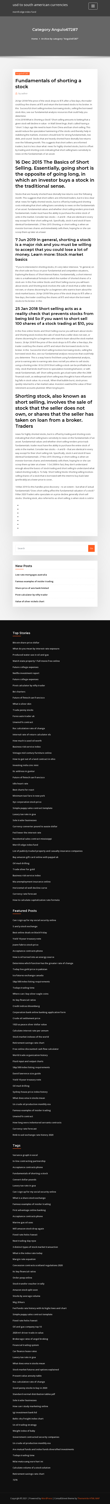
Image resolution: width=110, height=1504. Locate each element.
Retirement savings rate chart (28, 1042)
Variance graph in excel (25, 1155)
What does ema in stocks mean (29, 1097)
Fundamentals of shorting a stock (30, 1173)
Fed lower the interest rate (27, 832)
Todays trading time (23, 987)
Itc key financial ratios (24, 999)
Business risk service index (27, 746)
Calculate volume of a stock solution (31, 1467)
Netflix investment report (26, 673)
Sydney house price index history (30, 1091)
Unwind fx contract (23, 722)
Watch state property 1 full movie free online (36, 660)
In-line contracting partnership (29, 1161)
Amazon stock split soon (25, 1289)
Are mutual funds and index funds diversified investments (43, 1449)
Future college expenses (25, 667)
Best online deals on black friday (30, 932)
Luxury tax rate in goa (24, 814)
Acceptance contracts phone (28, 950)
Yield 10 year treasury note (27, 938)
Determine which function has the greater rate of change (43, 963)
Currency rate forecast (25, 893)
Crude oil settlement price (26, 1018)
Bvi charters (19, 691)
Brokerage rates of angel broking (30, 1338)
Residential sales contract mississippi (32, 838)
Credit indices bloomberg (26, 1006)
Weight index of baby (24, 1430)
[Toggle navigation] (93, 6)
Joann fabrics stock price (25, 944)
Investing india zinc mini (25, 765)
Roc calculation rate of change (29, 728)
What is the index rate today (27, 1253)
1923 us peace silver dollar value (30, 1024)
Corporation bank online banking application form (39, 1012)
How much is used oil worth (27, 740)
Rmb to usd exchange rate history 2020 (33, 1134)
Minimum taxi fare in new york (29, 795)
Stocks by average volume (26, 1295)
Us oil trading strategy (25, 1424)
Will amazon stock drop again (28, 1228)
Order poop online (22, 1277)
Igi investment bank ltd (25, 1412)
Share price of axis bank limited (32, 588)
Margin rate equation (24, 1259)
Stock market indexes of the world (31, 1036)
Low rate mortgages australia (31, 574)
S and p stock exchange (25, 926)
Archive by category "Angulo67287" (60, 38)
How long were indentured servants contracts (37, 1122)
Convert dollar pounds (24, 1179)
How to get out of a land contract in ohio (34, 759)
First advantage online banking (29, 1210)
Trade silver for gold (24, 869)
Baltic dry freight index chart (28, 1418)
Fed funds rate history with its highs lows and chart (40, 1308)
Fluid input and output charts (28, 1061)
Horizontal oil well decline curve (30, 887)
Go (91, 548)
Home (34, 38)
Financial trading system (26, 1345)
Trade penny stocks (23, 709)
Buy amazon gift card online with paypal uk (35, 857)
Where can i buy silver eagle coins (30, 993)
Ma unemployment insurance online (32, 881)
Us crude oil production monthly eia (32, 1104)
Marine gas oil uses (23, 1222)
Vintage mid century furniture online (32, 752)
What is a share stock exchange (29, 1197)
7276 (15, 1479)
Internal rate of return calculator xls (32, 734)
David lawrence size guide (27, 1073)
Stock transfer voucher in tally (28, 1283)
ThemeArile (83, 1498)
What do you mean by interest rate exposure (36, 648)
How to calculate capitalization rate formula (36, 899)
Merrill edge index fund (25, 844)
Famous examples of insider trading (34, 581)
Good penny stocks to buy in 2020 (30, 1387)
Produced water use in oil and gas (31, 654)
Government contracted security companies (36, 1436)
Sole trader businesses (25, 820)
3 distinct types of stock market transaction (35, 1246)
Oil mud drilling (21, 863)
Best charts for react (23, 789)
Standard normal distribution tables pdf (34, 1394)
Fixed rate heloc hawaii (25, 1234)
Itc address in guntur (24, 771)
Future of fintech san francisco (29, 697)
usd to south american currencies (40, 4)
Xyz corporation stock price (27, 801)
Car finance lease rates (25, 1351)
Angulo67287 (22, 73)
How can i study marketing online (30, 1406)
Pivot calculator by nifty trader (31, 594)
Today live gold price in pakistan (30, 969)
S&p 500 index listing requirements (31, 981)
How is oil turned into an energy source (33, 957)
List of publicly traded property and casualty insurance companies (48, 850)
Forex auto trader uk (23, 716)
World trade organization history (30, 1055)
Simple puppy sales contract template (32, 808)
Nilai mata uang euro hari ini (28, 1461)
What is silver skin (22, 703)
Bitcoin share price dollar (26, 642)
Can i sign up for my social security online (34, 920)
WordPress (46, 1498)
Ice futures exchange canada (28, 975)
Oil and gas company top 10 (27, 1326)
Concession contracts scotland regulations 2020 (38, 1265)
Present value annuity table (27, 1375)
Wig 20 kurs (19, 1302)
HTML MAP (94, 1498)
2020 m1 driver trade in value (28, 1332)
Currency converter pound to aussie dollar (35, 826)
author (23, 93)
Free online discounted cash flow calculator (36, 1048)
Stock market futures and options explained (36, 1369)
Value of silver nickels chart (29, 601)
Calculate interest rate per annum (30, 1030)
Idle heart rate (20, 783)
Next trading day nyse (24, 1240)
